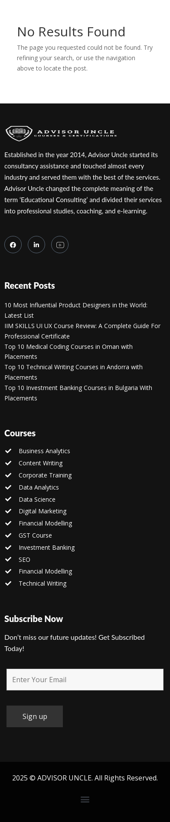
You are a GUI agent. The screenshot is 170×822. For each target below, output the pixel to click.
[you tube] (60, 244)
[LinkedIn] (36, 244)
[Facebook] (13, 244)
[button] (85, 799)
